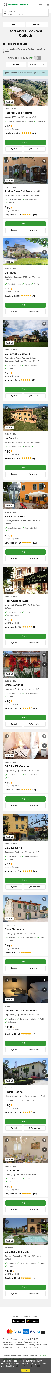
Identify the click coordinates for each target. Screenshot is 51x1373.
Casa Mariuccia (14, 929)
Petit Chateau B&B (16, 600)
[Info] (31, 58)
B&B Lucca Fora (15, 516)
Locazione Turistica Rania (21, 1010)
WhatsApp (34, 149)
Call (14, 149)
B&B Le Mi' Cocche (17, 766)
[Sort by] (37, 64)
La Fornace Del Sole (17, 353)
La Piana (10, 272)
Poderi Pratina (14, 1092)
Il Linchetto (12, 1170)
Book (25, 142)
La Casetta (11, 438)
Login (40, 4)
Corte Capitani (14, 685)
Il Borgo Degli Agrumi (18, 112)
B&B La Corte (13, 847)
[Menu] (48, 4)
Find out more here (30, 1361)
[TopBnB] (37, 58)
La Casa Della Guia (17, 1251)
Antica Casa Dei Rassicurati (22, 191)
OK (25, 1370)
